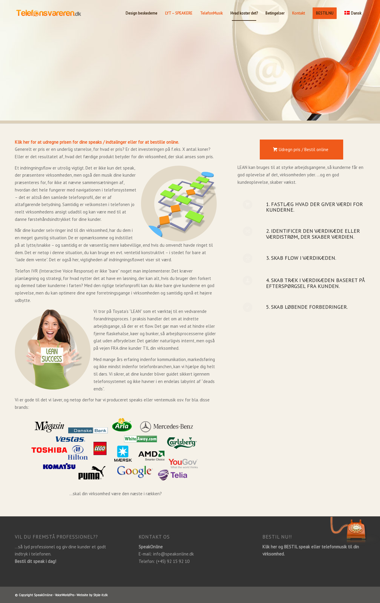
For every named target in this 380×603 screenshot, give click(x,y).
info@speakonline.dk (173, 554)
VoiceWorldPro (64, 595)
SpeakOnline (43, 595)
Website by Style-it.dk (92, 595)
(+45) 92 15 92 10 (172, 561)
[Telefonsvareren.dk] (59, 13)
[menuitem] (141, 13)
